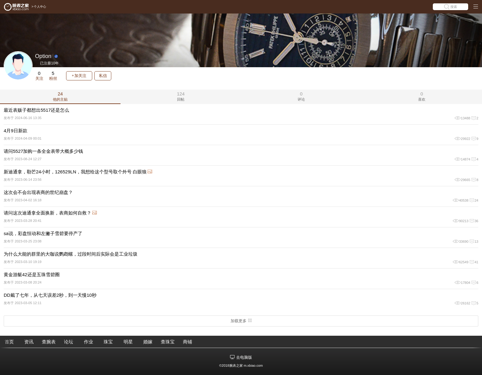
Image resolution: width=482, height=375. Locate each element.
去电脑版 (244, 357)
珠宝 (108, 341)
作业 (88, 341)
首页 (9, 341)
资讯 (29, 341)
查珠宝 (168, 341)
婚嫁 (147, 341)
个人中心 (40, 6)
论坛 (68, 341)
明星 (128, 341)
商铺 (187, 341)
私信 (103, 75)
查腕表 (49, 341)
